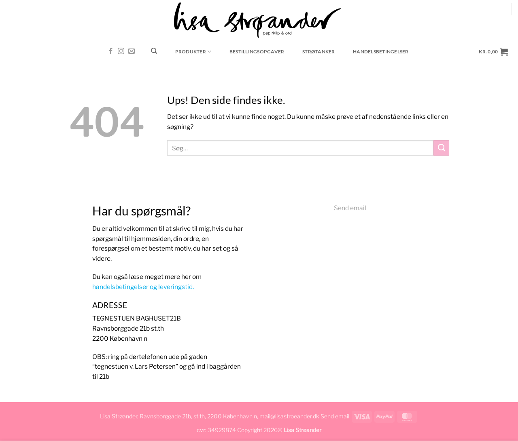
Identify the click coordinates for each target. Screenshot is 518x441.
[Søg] (154, 51)
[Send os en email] (131, 51)
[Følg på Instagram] (121, 51)
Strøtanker (318, 52)
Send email (350, 208)
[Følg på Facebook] (111, 51)
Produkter (193, 51)
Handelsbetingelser (380, 52)
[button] (493, 51)
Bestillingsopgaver (256, 52)
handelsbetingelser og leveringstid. (143, 287)
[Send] (441, 148)
